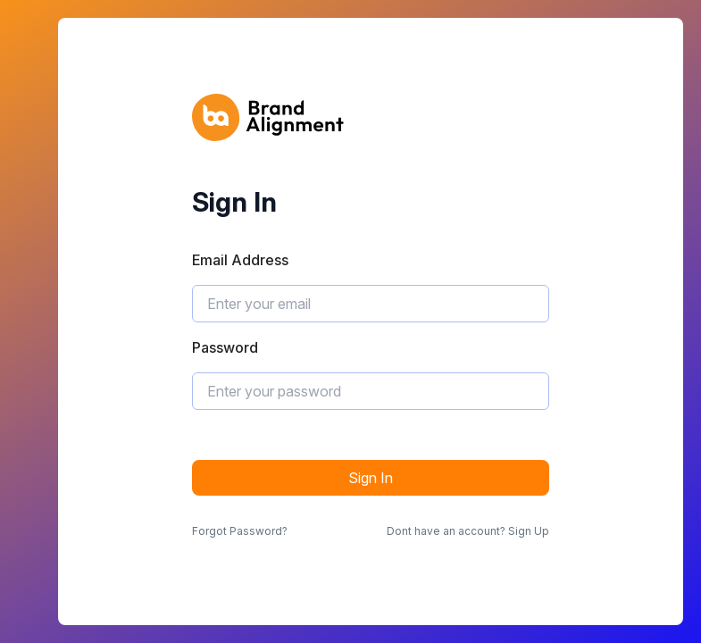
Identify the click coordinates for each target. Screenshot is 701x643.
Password (225, 347)
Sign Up (528, 531)
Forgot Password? (240, 531)
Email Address (240, 260)
